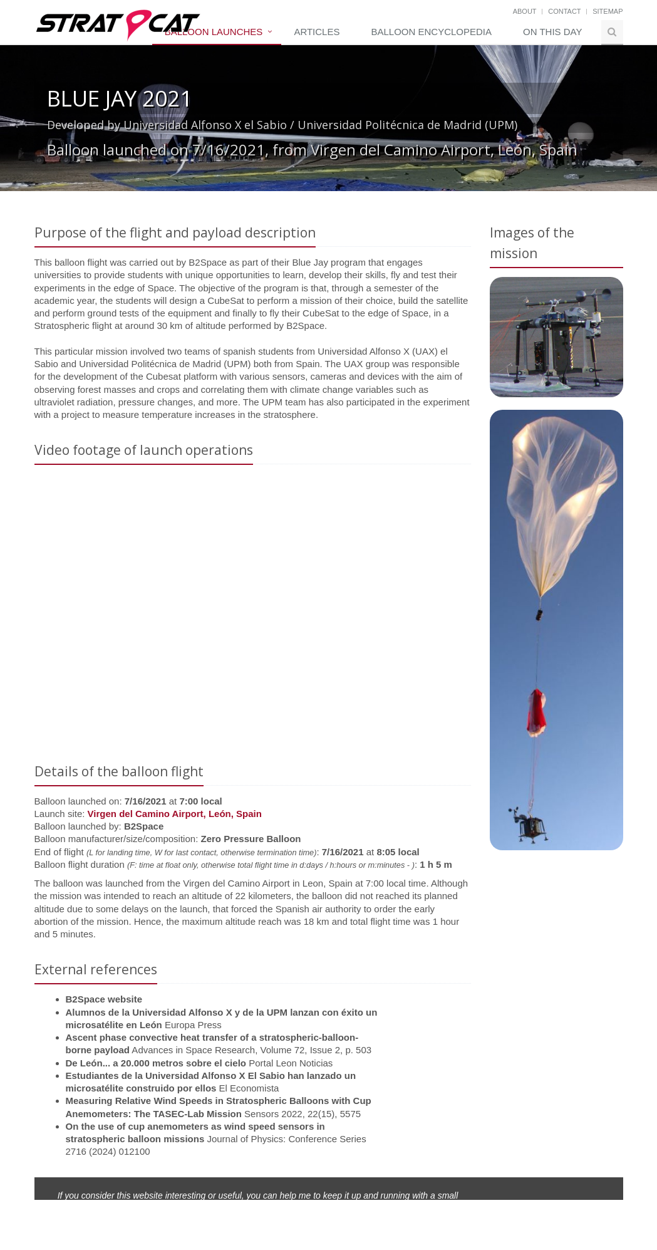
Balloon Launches (214, 31)
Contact (564, 11)
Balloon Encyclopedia (431, 31)
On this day (552, 31)
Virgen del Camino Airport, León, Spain (175, 813)
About (525, 11)
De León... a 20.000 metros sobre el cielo (156, 1063)
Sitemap (607, 11)
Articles (316, 31)
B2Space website (104, 999)
